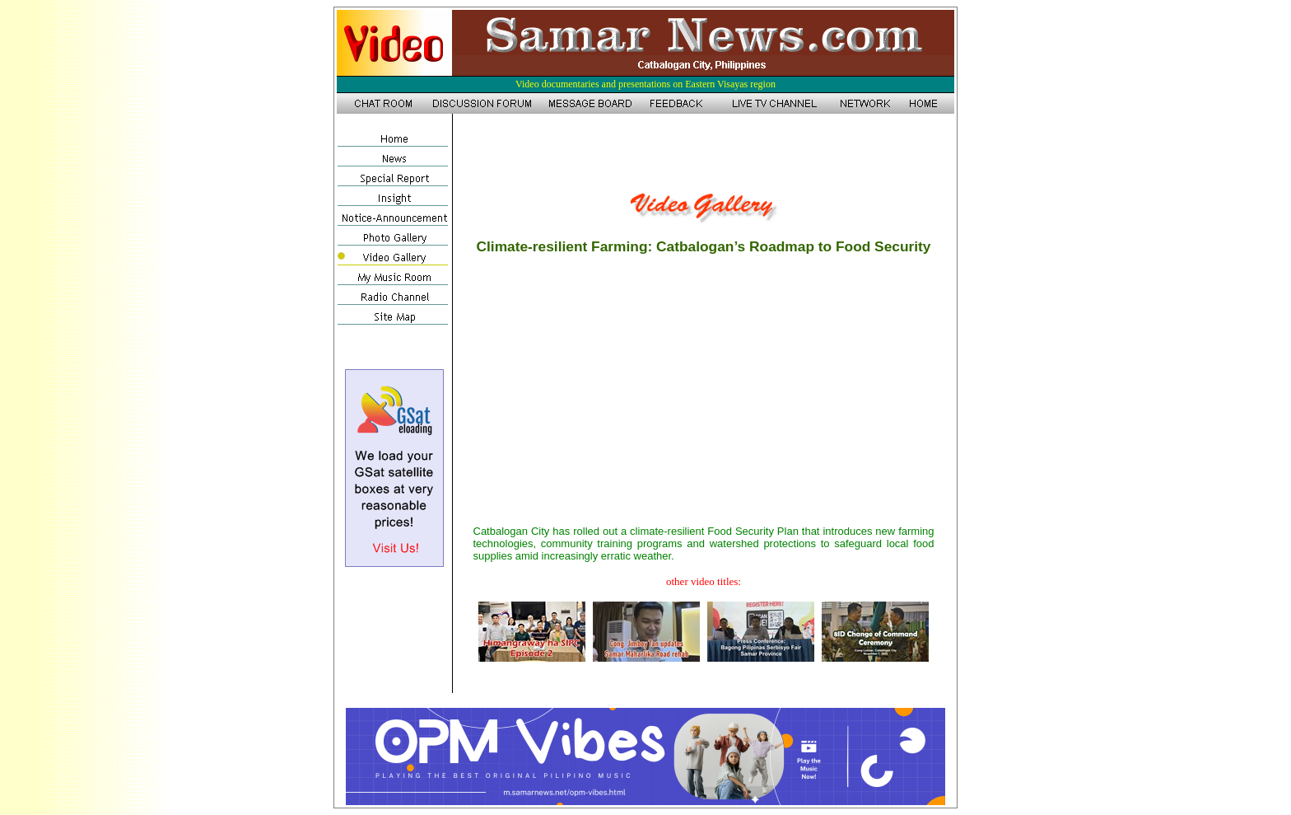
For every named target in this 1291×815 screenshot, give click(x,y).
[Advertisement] (704, 151)
